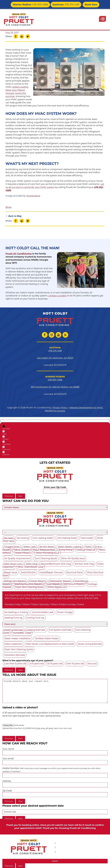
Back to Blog (13, 216)
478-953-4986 (33, 4)
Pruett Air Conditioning (18, 253)
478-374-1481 (63, 4)
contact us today (57, 295)
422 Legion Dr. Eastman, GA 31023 (55, 358)
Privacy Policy (60, 407)
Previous (9, 496)
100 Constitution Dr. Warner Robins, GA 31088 (55, 387)
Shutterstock (33, 196)
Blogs (8, 207)
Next (20, 496)
